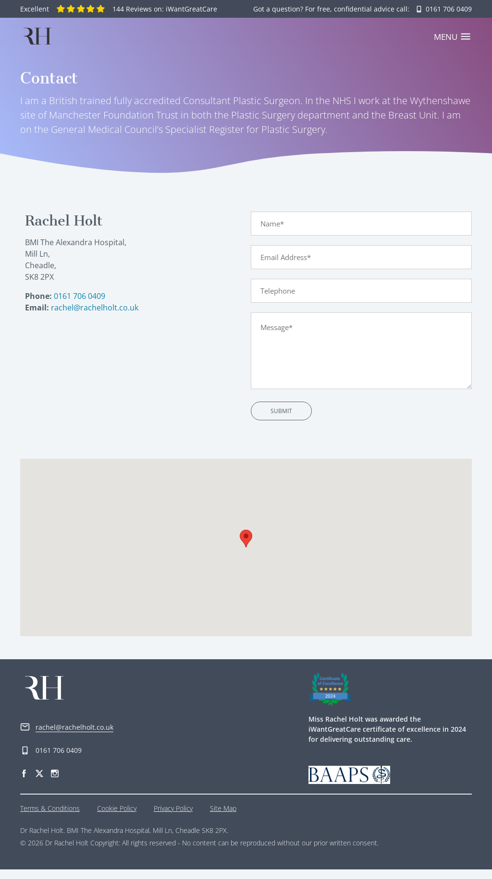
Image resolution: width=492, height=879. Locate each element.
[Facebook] (24, 782)
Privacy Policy (173, 817)
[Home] (37, 36)
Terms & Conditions (50, 817)
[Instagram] (55, 782)
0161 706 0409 (79, 305)
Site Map (223, 817)
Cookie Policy (116, 817)
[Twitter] (39, 782)
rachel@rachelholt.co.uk (94, 317)
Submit (281, 420)
